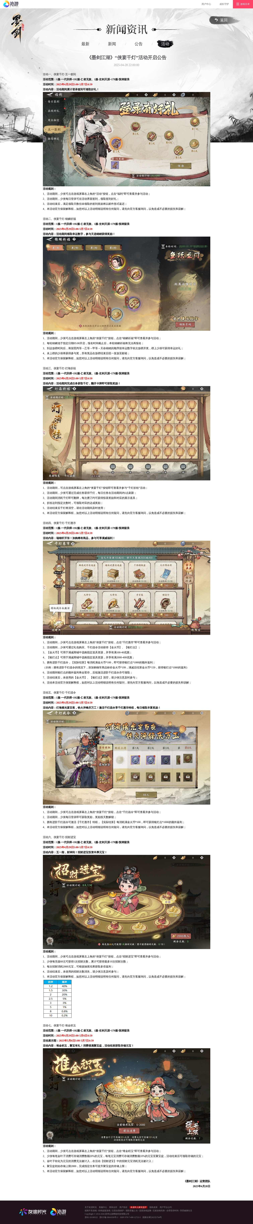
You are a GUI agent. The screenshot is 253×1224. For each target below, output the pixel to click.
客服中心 (103, 1207)
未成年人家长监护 (138, 1207)
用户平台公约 (166, 1207)
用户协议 (123, 1207)
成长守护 (224, 4)
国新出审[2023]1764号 (152, 1217)
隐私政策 (154, 1207)
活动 (165, 44)
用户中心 (206, 4)
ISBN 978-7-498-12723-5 (130, 1217)
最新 (85, 44)
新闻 (112, 44)
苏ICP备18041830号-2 (108, 1217)
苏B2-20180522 (91, 1217)
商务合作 (113, 1207)
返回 (224, 20)
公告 (139, 44)
